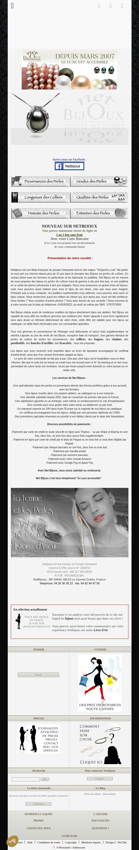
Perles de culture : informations (100, 794)
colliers (81, 339)
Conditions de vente (48, 842)
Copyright (71, 842)
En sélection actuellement (30, 609)
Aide (29, 842)
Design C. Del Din (116, 842)
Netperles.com (106, 270)
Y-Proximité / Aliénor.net (70, 847)
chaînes (116, 339)
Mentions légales (91, 842)
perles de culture (58, 281)
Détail (38, 674)
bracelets (65, 343)
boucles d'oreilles (42, 343)
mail (80, 304)
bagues (98, 339)
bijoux (124, 285)
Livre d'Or (101, 630)
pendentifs (17, 343)
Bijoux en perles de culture (107, 273)
